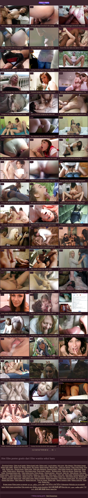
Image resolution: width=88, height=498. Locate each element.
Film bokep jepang (80, 465)
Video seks (60, 475)
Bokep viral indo (7, 478)
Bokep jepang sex (59, 476)
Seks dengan (69, 465)
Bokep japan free (44, 3)
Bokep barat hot (31, 480)
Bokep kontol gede (32, 465)
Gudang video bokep (15, 476)
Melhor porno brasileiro (40, 487)
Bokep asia (10, 469)
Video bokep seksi (15, 475)
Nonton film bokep (8, 480)
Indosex (48, 471)
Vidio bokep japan (28, 478)
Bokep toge (20, 471)
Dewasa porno (19, 469)
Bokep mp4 (17, 478)
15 (52, 450)
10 (45, 450)
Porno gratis (41, 471)
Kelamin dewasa (78, 475)
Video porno (53, 475)
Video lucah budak (20, 465)
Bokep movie (11, 471)
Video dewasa (74, 473)
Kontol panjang (50, 473)
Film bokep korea (30, 471)
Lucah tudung (52, 465)
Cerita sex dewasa (64, 467)
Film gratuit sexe (26, 487)
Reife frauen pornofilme (13, 487)
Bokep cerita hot (77, 480)
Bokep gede (28, 469)
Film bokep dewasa (72, 476)
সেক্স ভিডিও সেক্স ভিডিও (53, 484)
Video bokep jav (20, 480)
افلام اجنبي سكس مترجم (36, 484)
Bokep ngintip (44, 467)
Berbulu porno (56, 471)
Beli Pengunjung (51, 496)
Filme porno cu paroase (19, 484)
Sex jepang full (80, 478)
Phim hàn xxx (65, 487)
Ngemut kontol (52, 469)
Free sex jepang (42, 480)
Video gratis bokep (77, 467)
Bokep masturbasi (52, 478)
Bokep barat (83, 476)
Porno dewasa (39, 473)
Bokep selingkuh (39, 478)
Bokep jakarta (26, 467)
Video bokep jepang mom (66, 478)
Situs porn (82, 473)
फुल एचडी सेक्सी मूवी (54, 487)
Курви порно (7, 484)
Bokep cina (17, 467)
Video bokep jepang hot (65, 469)
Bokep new (49, 476)
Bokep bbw (45, 482)
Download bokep (7, 465)
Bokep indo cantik (7, 467)
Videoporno (65, 484)
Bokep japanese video (64, 480)
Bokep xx (36, 475)
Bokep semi (43, 465)
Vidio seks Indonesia (39, 469)
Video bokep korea (28, 473)
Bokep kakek (4, 475)
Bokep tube (52, 480)
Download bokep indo (13, 473)
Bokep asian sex (27, 476)
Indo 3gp (66, 473)
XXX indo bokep (39, 476)
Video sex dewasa (67, 471)
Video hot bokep (27, 475)
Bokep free (77, 471)
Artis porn (60, 465)
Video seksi (44, 475)
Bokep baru (77, 469)
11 (47, 450)
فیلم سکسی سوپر (77, 487)
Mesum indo (54, 467)
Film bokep (69, 475)
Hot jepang (35, 467)
